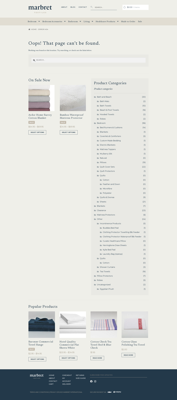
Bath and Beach (104, 97)
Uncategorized (104, 285)
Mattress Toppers (108, 149)
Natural (103, 158)
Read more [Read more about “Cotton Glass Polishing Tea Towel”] (128, 361)
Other (99, 219)
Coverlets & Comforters (110, 136)
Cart (51, 384)
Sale (140, 22)
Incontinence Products (110, 223)
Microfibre (107, 189)
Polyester (107, 193)
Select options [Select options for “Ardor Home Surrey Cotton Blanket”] (36, 138)
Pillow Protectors (105, 276)
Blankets (104, 132)
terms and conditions (39, 392)
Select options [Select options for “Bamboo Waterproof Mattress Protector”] (68, 138)
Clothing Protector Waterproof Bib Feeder (122, 237)
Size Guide (81, 378)
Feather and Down (111, 184)
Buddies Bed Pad (111, 228)
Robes (103, 119)
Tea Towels (105, 271)
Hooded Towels (107, 114)
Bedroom (32, 22)
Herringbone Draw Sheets (114, 245)
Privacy (53, 392)
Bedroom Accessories (52, 22)
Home (34, 29)
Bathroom (73, 22)
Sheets (103, 202)
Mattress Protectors (106, 215)
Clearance (101, 210)
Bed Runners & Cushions (111, 127)
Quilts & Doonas (107, 197)
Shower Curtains (107, 267)
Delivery (66, 384)
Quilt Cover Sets (107, 167)
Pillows (103, 162)
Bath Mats (104, 101)
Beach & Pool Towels (109, 110)
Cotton (106, 180)
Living (87, 22)
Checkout (67, 375)
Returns (80, 375)
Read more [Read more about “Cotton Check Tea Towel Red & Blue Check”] (97, 364)
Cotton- (106, 263)
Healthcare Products (105, 22)
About (64, 7)
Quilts (102, 175)
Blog (72, 7)
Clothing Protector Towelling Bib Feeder (121, 232)
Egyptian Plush (107, 289)
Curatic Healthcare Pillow (114, 241)
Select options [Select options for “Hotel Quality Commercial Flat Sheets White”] (68, 364)
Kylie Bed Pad (109, 250)
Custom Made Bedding (110, 141)
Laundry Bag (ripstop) (113, 254)
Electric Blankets (107, 145)
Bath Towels (105, 106)
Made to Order (128, 22)
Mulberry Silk (106, 154)
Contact (83, 7)
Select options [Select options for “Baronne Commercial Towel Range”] (36, 365)
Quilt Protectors (107, 171)
